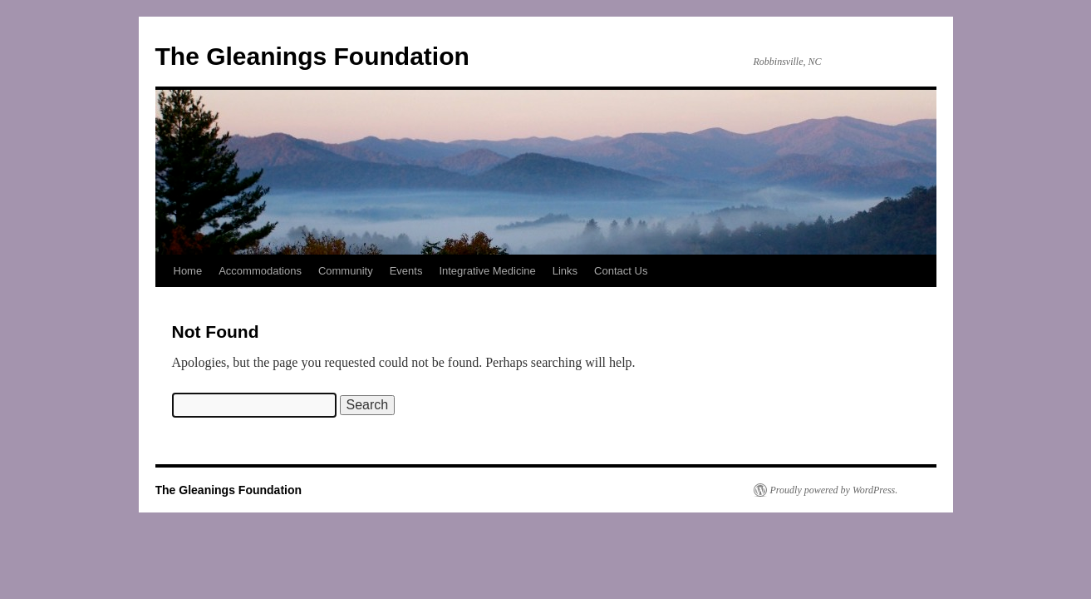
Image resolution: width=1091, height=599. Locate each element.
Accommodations (260, 271)
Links (565, 271)
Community (345, 271)
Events (406, 271)
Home (188, 271)
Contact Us (620, 271)
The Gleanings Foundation (312, 56)
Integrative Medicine (487, 271)
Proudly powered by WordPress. (834, 490)
